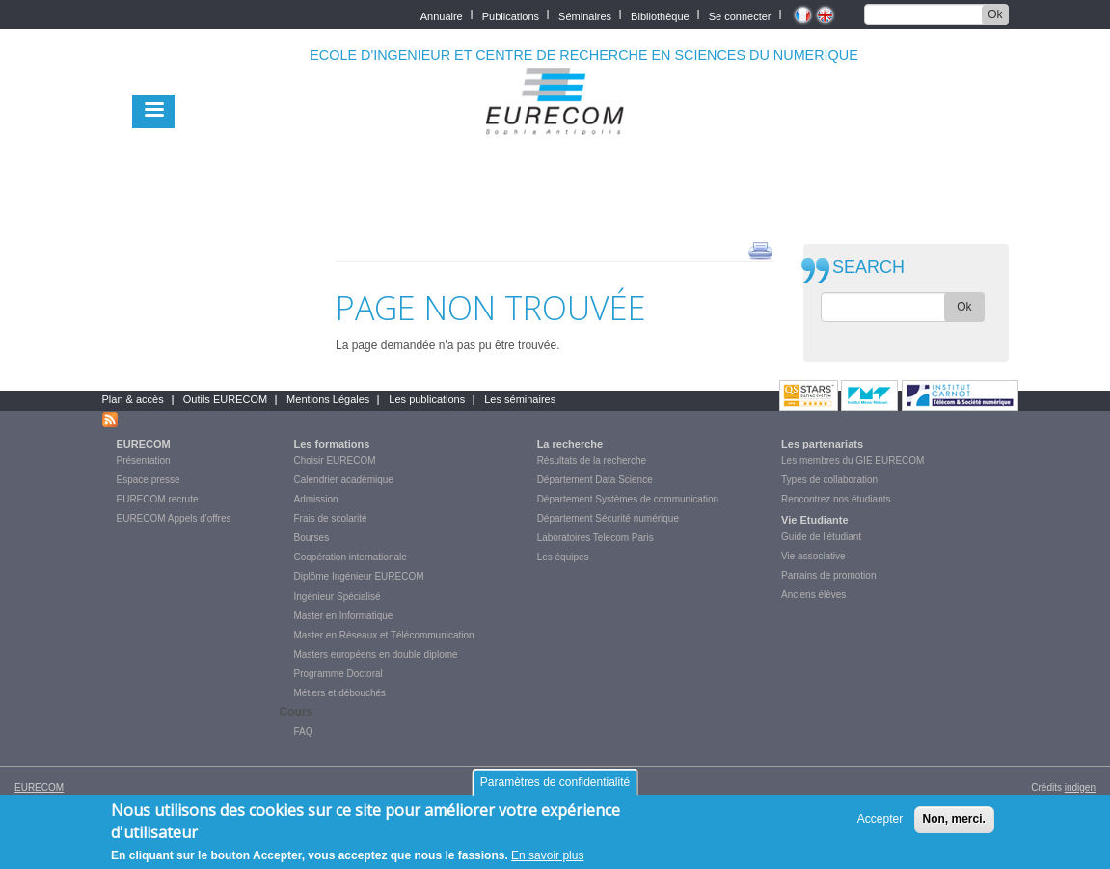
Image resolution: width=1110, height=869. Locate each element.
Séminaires (584, 15)
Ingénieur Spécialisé (337, 596)
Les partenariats (822, 443)
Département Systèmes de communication (627, 499)
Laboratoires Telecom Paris (595, 537)
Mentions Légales (327, 399)
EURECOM (144, 443)
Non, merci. (954, 826)
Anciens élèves (813, 594)
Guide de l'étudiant (821, 536)
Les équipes (563, 557)
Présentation (144, 460)
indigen (1080, 787)
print (760, 249)
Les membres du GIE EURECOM (852, 460)
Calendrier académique (343, 480)
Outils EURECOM (225, 399)
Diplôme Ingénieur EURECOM (359, 576)
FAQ (303, 731)
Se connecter (740, 15)
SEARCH (868, 267)
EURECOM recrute (158, 499)
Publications (510, 15)
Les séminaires (519, 399)
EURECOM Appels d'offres (174, 518)
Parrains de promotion (828, 575)
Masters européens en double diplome (376, 654)
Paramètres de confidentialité (555, 790)
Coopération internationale (350, 557)
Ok (995, 14)
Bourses (312, 537)
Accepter (880, 826)
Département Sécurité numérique (608, 518)
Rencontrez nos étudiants (835, 499)
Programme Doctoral (338, 673)
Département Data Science (595, 480)
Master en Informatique (343, 616)
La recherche (570, 443)
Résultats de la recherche (591, 460)
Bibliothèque (660, 15)
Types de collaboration (829, 480)
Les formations (332, 443)
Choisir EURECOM (335, 460)
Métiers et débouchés (340, 693)
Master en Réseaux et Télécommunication (384, 635)
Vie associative (813, 556)
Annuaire (441, 15)
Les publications (427, 399)
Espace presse (148, 480)
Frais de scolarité (330, 518)
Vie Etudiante (814, 520)
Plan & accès (133, 399)
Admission (316, 499)
